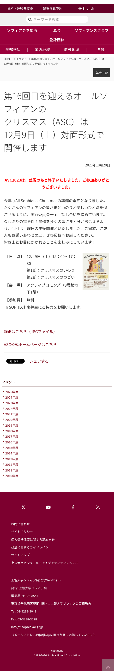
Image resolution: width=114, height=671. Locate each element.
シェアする (39, 361)
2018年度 (11, 431)
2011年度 (11, 470)
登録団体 (57, 39)
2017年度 (11, 436)
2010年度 (11, 475)
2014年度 (11, 453)
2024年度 (11, 397)
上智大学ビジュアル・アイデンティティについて (45, 562)
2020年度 (11, 419)
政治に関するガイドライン (29, 547)
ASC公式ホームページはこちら (30, 344)
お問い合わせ (20, 524)
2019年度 (11, 425)
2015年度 (11, 447)
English (88, 8)
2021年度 (11, 414)
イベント (21, 59)
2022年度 (11, 408)
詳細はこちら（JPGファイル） (30, 331)
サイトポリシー (22, 531)
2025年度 (11, 391)
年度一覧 (102, 73)
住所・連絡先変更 (20, 8)
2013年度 (11, 459)
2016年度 (11, 442)
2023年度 (11, 402)
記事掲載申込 (52, 8)
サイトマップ (20, 555)
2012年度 (11, 464)
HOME (8, 59)
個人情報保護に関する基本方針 (33, 539)
